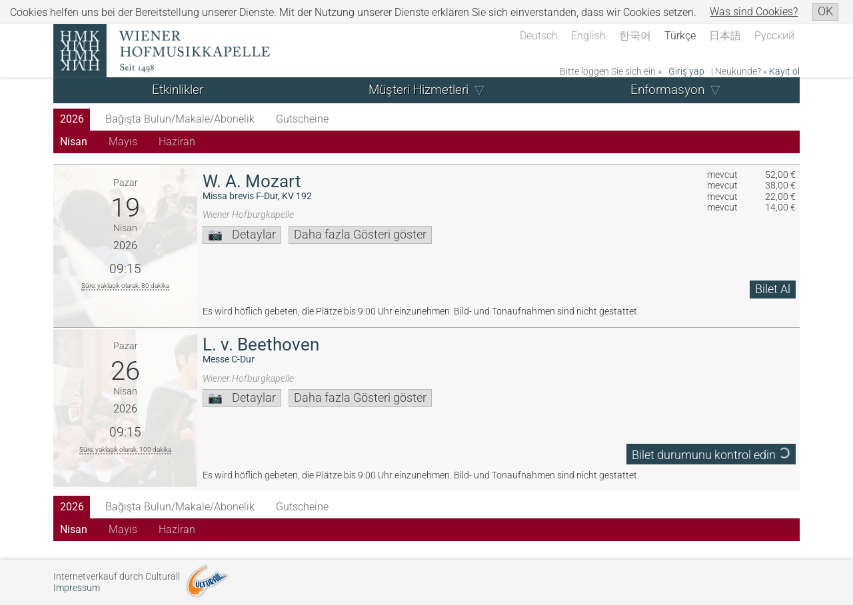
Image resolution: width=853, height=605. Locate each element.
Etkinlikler (177, 89)
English (588, 35)
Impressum (76, 588)
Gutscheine (302, 119)
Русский (774, 35)
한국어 (635, 35)
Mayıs (123, 141)
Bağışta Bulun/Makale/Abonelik (180, 119)
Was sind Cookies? (754, 11)
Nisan (73, 141)
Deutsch (539, 35)
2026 (72, 119)
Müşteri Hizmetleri (418, 89)
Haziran (177, 141)
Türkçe (680, 35)
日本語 (725, 35)
